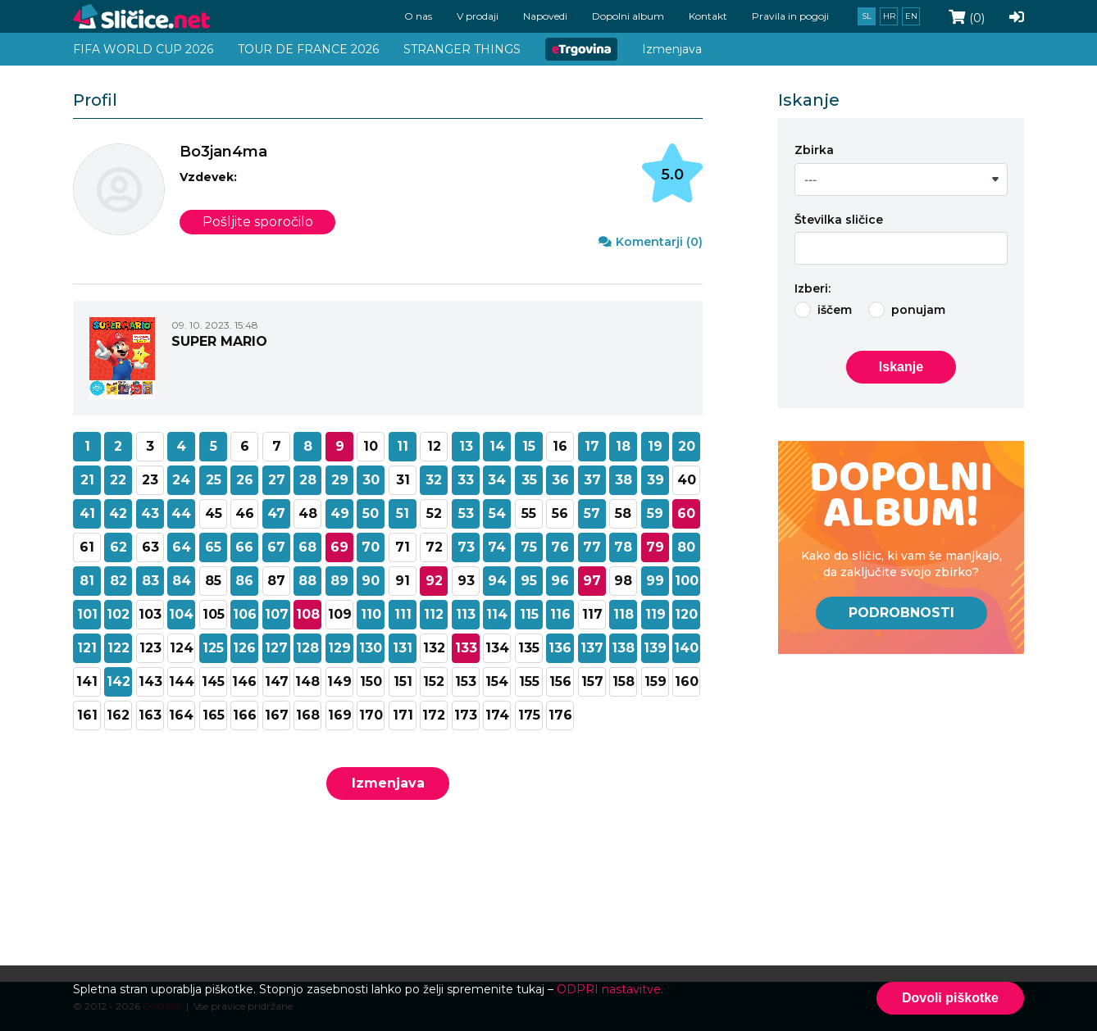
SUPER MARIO (219, 340)
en (911, 16)
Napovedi (545, 16)
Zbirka (814, 150)
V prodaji (477, 16)
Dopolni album (628, 16)
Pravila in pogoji (790, 16)
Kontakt (708, 16)
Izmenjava (388, 783)
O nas (418, 16)
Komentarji (651, 241)
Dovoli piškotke (950, 998)
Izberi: (812, 288)
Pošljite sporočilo (258, 221)
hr (889, 16)
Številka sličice (838, 219)
